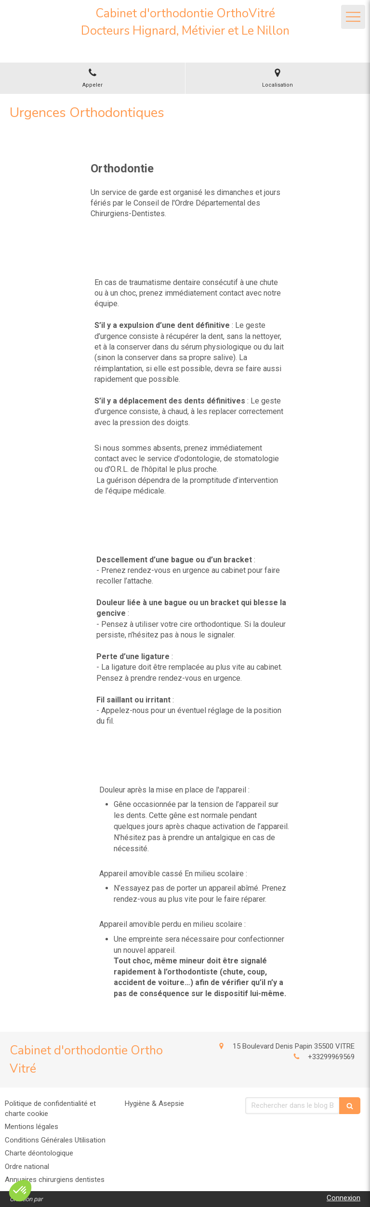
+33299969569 (331, 1056)
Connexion (343, 1198)
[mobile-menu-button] (353, 17)
